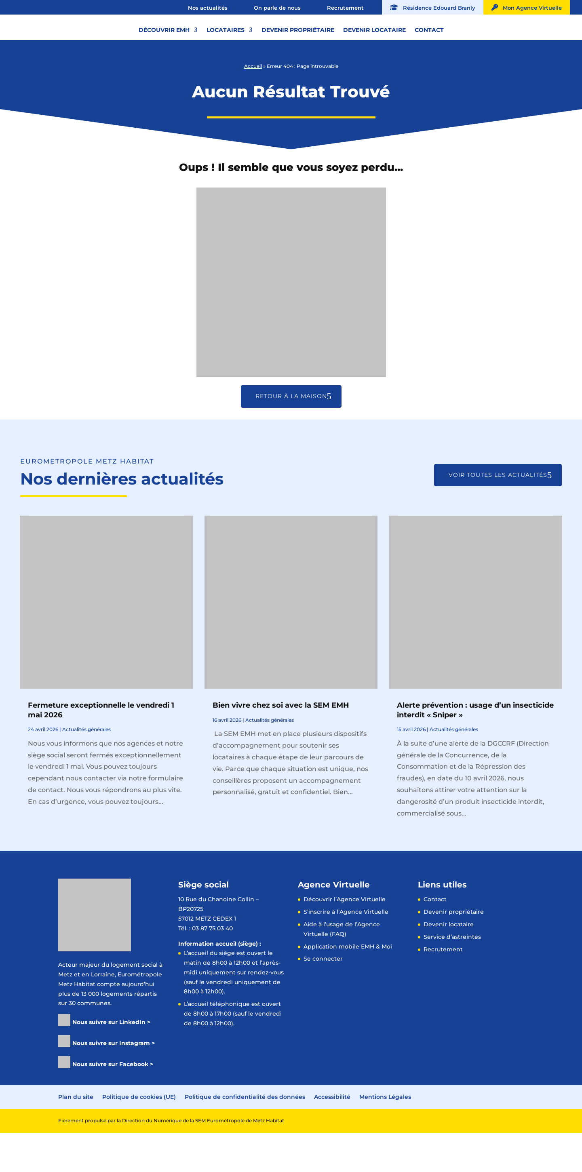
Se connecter (323, 997)
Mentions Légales (385, 1136)
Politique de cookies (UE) (139, 1136)
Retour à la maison (291, 435)
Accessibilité (332, 1136)
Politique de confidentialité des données (245, 1136)
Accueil (253, 105)
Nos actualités (208, 7)
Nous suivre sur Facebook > (112, 1103)
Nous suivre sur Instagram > (113, 1082)
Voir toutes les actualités (498, 514)
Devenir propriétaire (297, 60)
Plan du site (75, 1136)
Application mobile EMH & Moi (348, 985)
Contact (429, 60)
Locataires (226, 60)
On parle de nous (277, 7)
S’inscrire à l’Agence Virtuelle (346, 951)
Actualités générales (86, 768)
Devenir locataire (374, 60)
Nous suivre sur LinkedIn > (111, 1061)
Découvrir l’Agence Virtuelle (345, 938)
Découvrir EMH (164, 60)
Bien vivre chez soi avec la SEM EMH (281, 744)
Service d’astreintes (452, 976)
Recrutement (345, 7)
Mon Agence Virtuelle (526, 7)
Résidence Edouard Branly (432, 7)
